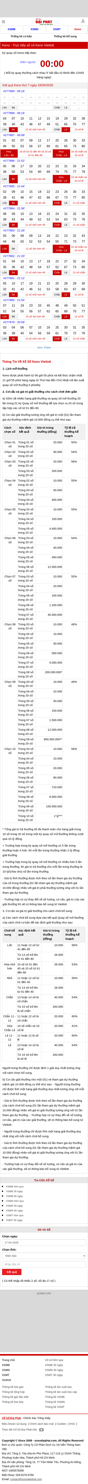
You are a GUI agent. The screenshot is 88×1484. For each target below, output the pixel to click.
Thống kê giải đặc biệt (15, 1396)
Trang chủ (8, 1360)
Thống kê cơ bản (21, 36)
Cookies (61, 1423)
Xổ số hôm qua (54, 1360)
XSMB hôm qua (14, 1186)
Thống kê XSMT (55, 1406)
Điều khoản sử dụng (14, 1423)
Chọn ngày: (10, 1236)
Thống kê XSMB (55, 1396)
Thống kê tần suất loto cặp (61, 1391)
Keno (77, 29)
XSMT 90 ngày (14, 1220)
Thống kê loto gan (12, 1386)
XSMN (34, 29)
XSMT (57, 29)
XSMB (11, 29)
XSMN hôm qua (15, 1201)
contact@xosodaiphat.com (26, 1479)
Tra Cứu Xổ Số (44, 1180)
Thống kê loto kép (12, 1401)
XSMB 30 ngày (14, 1191)
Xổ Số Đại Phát (11, 1418)
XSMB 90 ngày (14, 1196)
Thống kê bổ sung (65, 36)
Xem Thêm (44, 347)
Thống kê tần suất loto (58, 1386)
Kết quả (12, 1272)
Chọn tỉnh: (9, 1249)
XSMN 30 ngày (14, 1205)
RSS (72, 1423)
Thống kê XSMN (55, 1401)
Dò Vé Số (44, 1229)
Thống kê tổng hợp (13, 1391)
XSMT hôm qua (14, 1215)
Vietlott (6, 1380)
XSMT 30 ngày (54, 1375)
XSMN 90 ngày (14, 1210)
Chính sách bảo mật (41, 1423)
